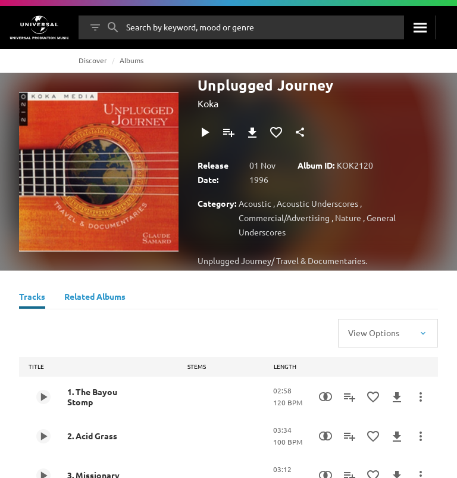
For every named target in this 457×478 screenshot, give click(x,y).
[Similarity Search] (325, 397)
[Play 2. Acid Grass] (43, 436)
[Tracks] (32, 298)
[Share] (300, 132)
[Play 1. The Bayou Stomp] (43, 397)
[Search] (419, 27)
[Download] (252, 132)
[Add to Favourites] (276, 132)
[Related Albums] (95, 298)
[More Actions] (421, 397)
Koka (208, 103)
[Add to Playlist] (228, 132)
